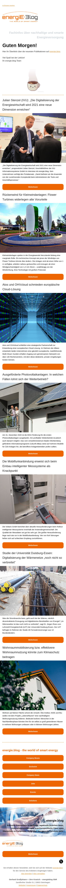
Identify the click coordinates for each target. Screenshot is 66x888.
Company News (33, 775)
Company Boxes (33, 758)
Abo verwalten (39, 874)
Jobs (33, 784)
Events (33, 792)
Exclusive (33, 767)
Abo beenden (26, 874)
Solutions (33, 801)
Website (22, 885)
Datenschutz (42, 885)
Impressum (31, 885)
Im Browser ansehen (8, 5)
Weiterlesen (33, 187)
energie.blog (55, 51)
